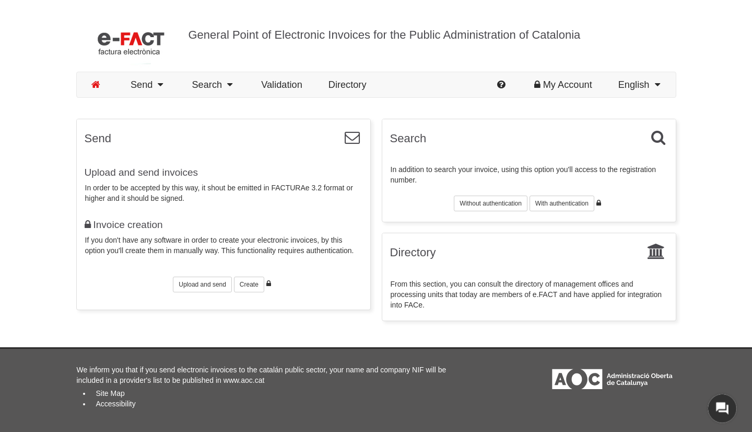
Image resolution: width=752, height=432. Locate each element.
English (639, 84)
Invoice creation (124, 224)
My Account (563, 84)
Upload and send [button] (202, 284)
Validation (281, 84)
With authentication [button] (562, 203)
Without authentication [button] (491, 203)
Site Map (110, 393)
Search (212, 84)
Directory (347, 84)
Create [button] (249, 284)
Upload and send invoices (141, 172)
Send (147, 84)
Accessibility (116, 404)
